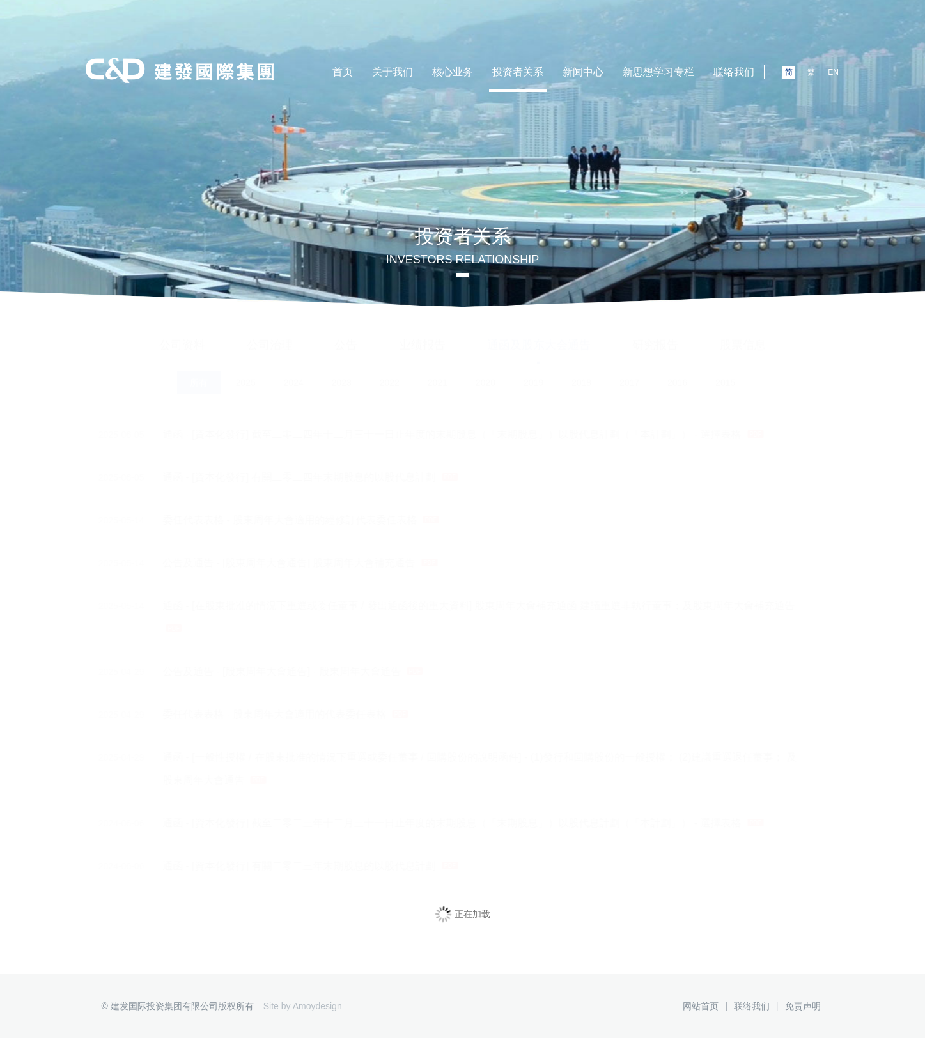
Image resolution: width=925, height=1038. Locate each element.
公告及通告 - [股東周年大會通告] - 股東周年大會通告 (269, 671)
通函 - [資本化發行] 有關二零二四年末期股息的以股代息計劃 (286, 477)
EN (833, 72)
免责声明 (803, 1006)
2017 (629, 372)
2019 (533, 372)
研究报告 (655, 333)
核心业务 (452, 71)
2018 (581, 372)
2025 (246, 372)
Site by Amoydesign (302, 1006)
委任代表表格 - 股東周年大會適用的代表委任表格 (262, 714)
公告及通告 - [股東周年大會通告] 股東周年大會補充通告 (276, 563)
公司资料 (182, 333)
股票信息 (743, 333)
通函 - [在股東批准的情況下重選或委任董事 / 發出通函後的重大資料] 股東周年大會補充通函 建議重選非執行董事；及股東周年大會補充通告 (455, 613)
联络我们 (733, 71)
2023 (342, 372)
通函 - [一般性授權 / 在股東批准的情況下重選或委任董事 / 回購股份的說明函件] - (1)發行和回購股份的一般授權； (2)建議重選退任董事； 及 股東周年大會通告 (456, 766)
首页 (342, 71)
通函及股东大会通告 (539, 333)
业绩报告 (423, 333)
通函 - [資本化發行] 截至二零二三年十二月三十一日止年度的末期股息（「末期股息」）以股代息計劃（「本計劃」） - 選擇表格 (439, 823)
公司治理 (270, 333)
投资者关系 (517, 71)
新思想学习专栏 (658, 71)
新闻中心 (583, 71)
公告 (345, 333)
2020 (485, 372)
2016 (677, 372)
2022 (390, 372)
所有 (199, 372)
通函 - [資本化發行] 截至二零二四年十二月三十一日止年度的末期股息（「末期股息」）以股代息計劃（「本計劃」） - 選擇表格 (439, 434)
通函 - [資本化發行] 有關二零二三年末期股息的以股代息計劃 (286, 866)
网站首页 (701, 1006)
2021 (437, 372)
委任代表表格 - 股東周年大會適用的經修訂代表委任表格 (277, 520)
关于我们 (392, 71)
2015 (725, 372)
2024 (294, 372)
